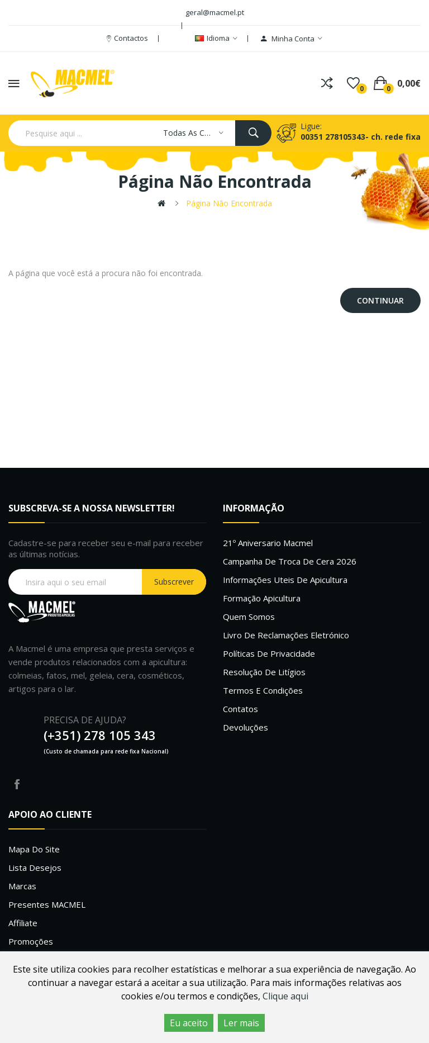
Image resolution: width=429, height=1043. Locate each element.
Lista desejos (34, 867)
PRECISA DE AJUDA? (85, 720)
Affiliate (22, 922)
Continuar (380, 300)
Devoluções (245, 727)
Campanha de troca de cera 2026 (289, 561)
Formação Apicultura (262, 598)
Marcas (22, 886)
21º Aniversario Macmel (268, 542)
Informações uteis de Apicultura (285, 579)
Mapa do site (34, 849)
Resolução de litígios (264, 671)
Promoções (30, 941)
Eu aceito (189, 1023)
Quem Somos (249, 616)
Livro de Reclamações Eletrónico (286, 635)
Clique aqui (285, 996)
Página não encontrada (229, 203)
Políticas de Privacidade (269, 653)
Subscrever (174, 581)
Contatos (240, 708)
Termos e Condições (263, 690)
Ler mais (241, 1023)
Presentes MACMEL (46, 904)
